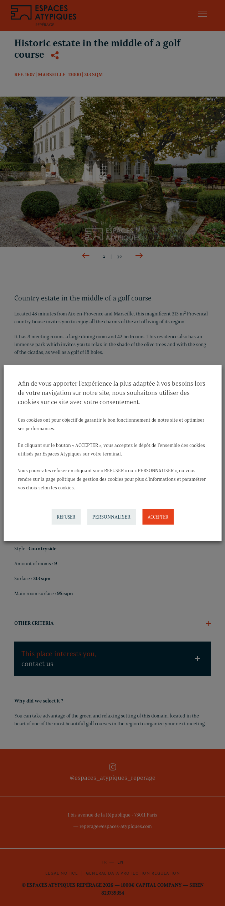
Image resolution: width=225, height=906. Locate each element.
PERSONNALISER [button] (111, 517)
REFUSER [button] (66, 517)
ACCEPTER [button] (158, 517)
